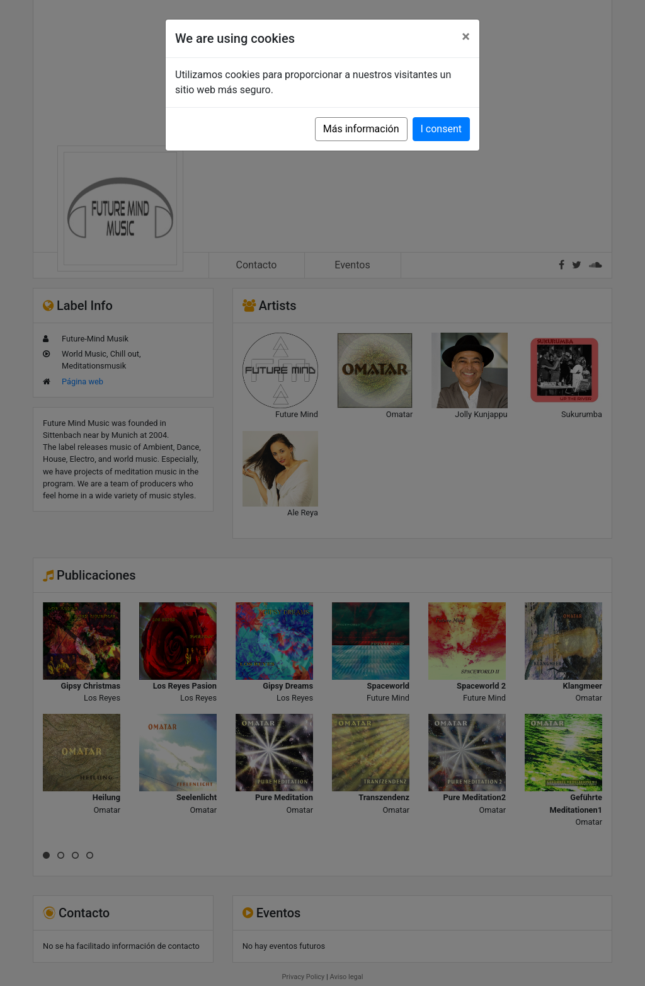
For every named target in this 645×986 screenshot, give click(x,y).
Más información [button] (361, 129)
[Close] (465, 37)
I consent (441, 129)
